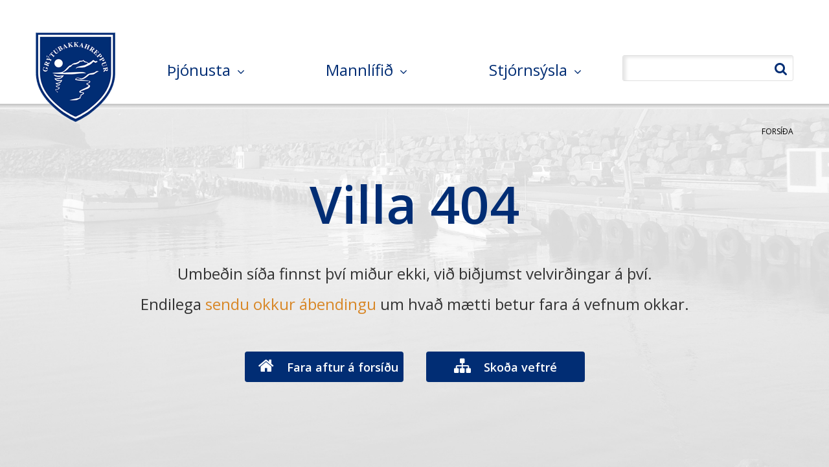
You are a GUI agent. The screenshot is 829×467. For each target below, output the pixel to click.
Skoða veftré (520, 367)
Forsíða (777, 131)
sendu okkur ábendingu (290, 304)
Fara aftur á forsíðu (342, 367)
